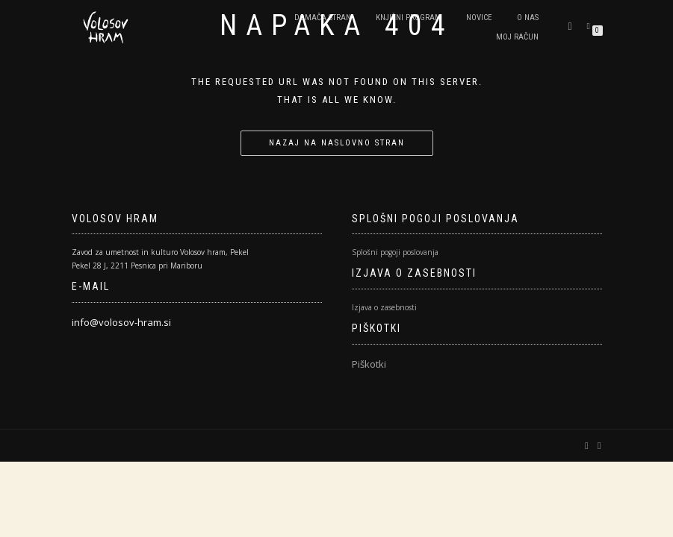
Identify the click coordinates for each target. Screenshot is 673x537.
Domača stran (322, 17)
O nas (528, 17)
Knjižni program (408, 17)
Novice (479, 17)
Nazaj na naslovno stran (337, 143)
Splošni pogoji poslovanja (395, 252)
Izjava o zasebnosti (384, 307)
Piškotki (369, 364)
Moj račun (517, 37)
